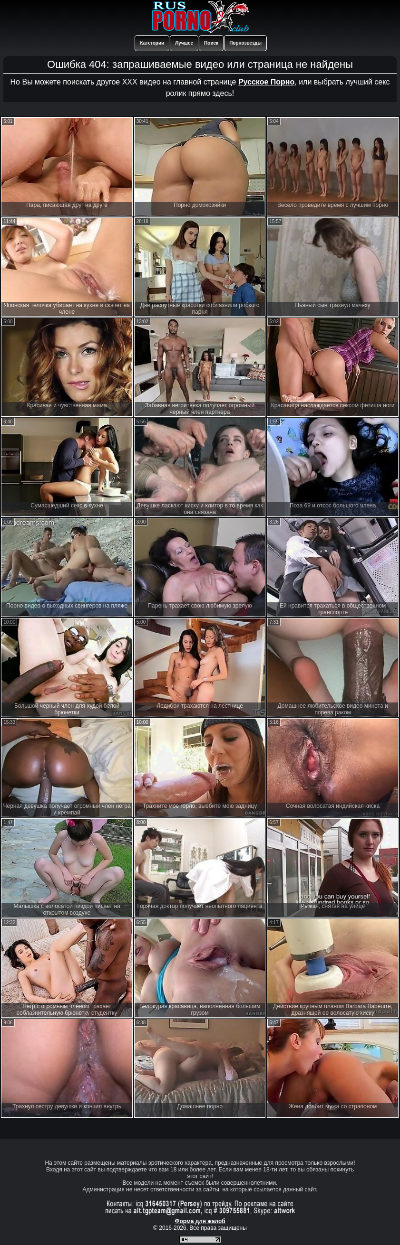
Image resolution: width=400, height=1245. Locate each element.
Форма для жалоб (200, 1221)
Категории (152, 43)
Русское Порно (266, 82)
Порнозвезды (245, 43)
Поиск (211, 43)
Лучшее (184, 43)
